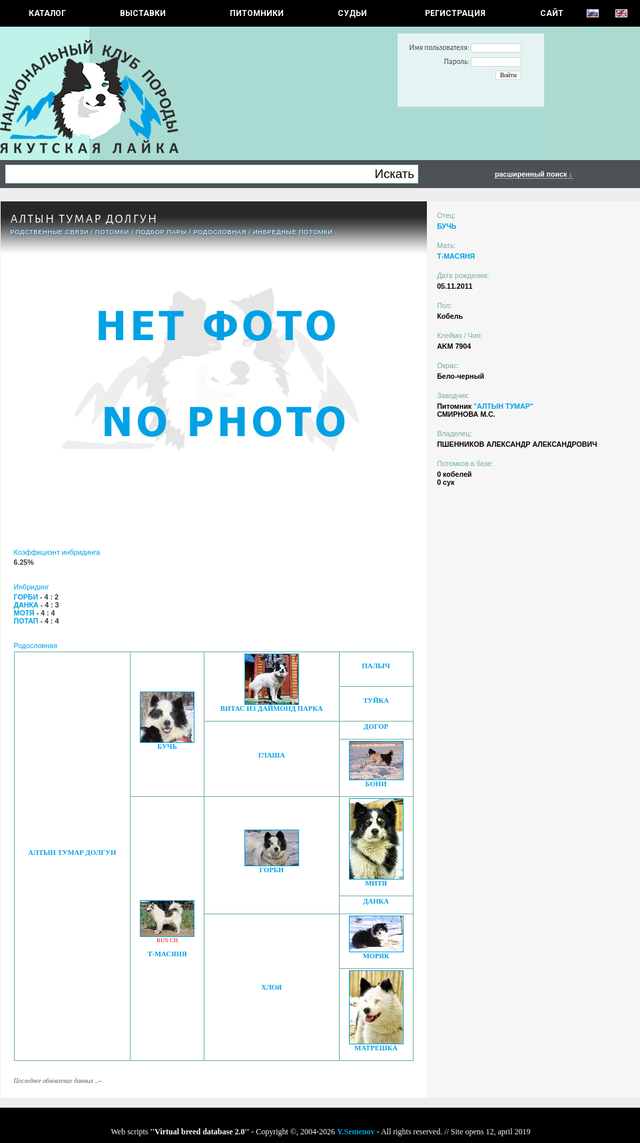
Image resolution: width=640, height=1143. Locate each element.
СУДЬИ (352, 13)
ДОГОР (376, 726)
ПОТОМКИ (112, 232)
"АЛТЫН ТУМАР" (503, 406)
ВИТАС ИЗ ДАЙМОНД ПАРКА (271, 708)
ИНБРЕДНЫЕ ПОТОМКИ (293, 232)
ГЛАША (271, 755)
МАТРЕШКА (376, 1048)
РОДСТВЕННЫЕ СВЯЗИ (50, 232)
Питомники (257, 13)
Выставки (143, 13)
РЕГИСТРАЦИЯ (455, 13)
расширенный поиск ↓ (534, 174)
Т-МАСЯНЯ (166, 954)
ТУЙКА (376, 700)
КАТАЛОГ (47, 13)
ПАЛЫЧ (376, 666)
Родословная (219, 232)
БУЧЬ (166, 746)
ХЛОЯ (271, 987)
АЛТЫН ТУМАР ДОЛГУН (72, 852)
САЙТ (551, 13)
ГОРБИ (271, 870)
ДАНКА (376, 901)
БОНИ (376, 784)
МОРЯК (376, 956)
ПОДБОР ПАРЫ (161, 232)
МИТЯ (376, 883)
